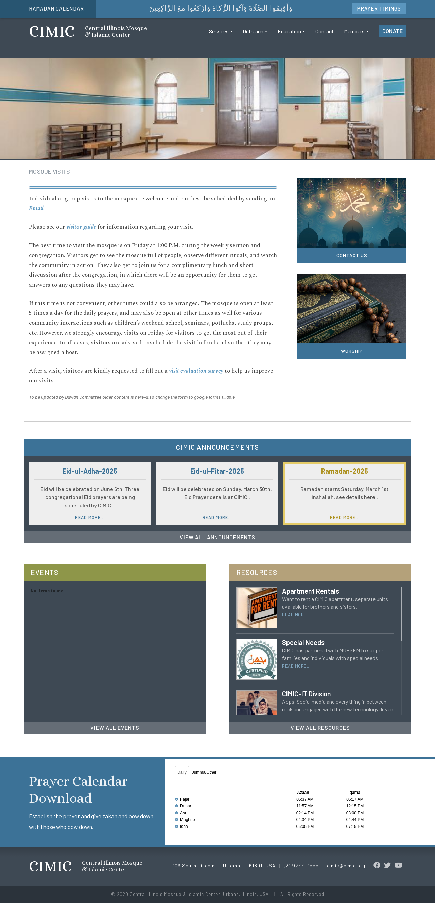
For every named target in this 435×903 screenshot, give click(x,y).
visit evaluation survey (196, 371)
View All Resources (320, 727)
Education (289, 35)
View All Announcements (217, 537)
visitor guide (81, 227)
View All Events (114, 727)
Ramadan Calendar (56, 8)
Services (219, 35)
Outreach (253, 35)
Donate (392, 35)
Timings (379, 8)
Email (36, 208)
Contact (324, 35)
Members (354, 35)
